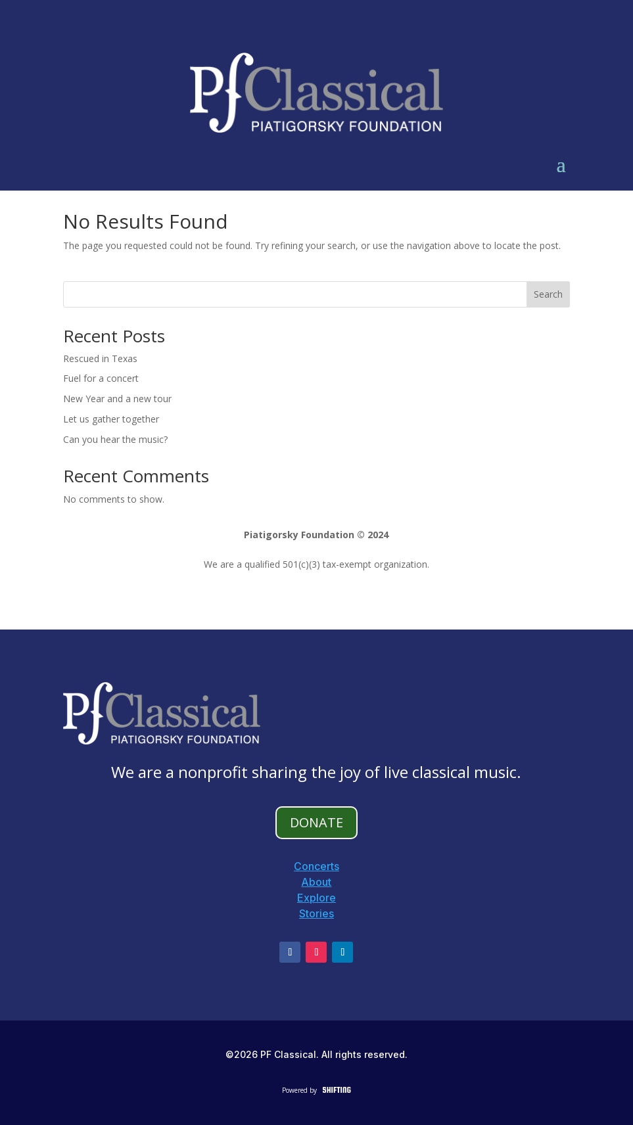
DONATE (316, 822)
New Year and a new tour (117, 398)
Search (548, 294)
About (316, 881)
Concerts (316, 866)
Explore (316, 897)
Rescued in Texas (100, 358)
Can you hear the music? (115, 439)
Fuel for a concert (101, 378)
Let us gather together (111, 419)
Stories (316, 913)
